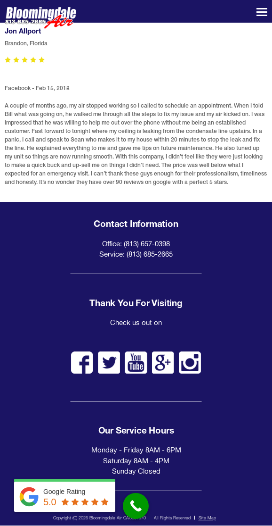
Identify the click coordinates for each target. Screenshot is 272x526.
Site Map (207, 517)
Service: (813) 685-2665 (136, 254)
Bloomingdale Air (40, 18)
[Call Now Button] (136, 506)
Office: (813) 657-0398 (136, 244)
